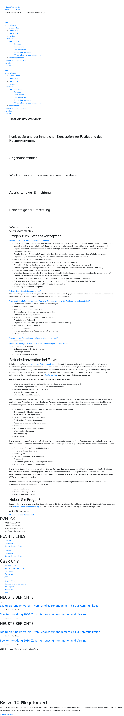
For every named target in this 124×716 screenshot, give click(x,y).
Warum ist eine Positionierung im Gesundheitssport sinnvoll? (33, 338)
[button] (62, 240)
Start (7, 22)
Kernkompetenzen (16, 57)
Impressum (9, 543)
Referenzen (9, 574)
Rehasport (18, 44)
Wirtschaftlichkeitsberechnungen (27, 55)
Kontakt (8, 66)
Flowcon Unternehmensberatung (25, 507)
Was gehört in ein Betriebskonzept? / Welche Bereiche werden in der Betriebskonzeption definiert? (49, 301)
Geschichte (13, 30)
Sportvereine (19, 47)
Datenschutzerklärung (13, 546)
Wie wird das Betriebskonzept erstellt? (25, 291)
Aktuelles (8, 63)
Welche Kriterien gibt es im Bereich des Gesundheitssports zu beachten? (38, 343)
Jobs (6, 576)
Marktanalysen (20, 49)
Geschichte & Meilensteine (15, 568)
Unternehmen (10, 25)
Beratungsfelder (15, 41)
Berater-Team (15, 28)
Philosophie (13, 33)
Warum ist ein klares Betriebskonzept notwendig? (29, 240)
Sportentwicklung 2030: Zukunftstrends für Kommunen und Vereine (43, 614)
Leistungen (9, 39)
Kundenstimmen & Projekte (16, 60)
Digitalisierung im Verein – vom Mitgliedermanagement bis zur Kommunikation (50, 605)
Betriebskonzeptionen (23, 52)
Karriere (12, 36)
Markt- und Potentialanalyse (42, 364)
